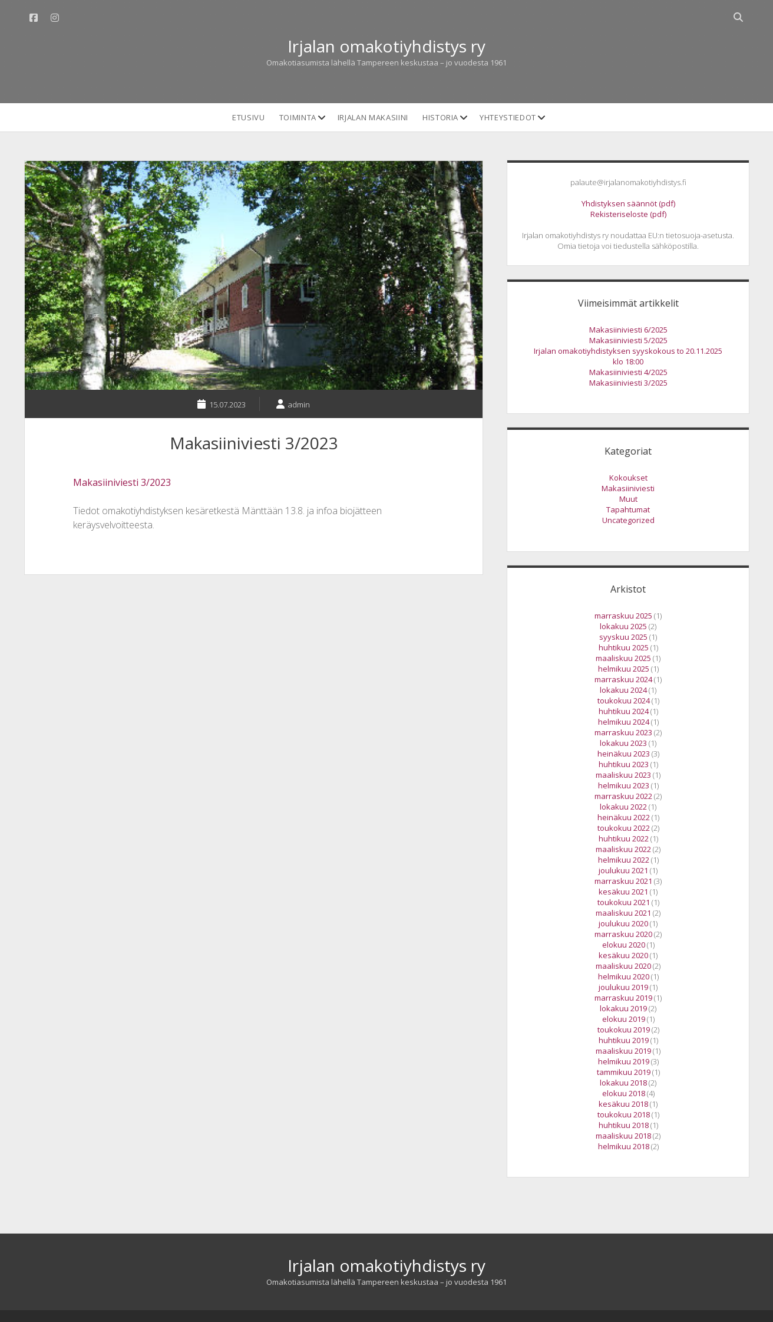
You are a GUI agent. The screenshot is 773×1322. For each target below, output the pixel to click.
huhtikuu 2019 (624, 1040)
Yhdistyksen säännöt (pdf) (628, 203)
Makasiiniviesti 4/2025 (628, 372)
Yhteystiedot (508, 117)
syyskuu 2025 (623, 637)
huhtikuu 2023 (624, 764)
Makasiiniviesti (628, 488)
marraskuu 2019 (623, 997)
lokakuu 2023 (623, 743)
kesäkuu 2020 (623, 955)
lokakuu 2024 (623, 690)
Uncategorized (628, 520)
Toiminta (297, 117)
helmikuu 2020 (623, 976)
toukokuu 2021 (623, 902)
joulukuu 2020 (623, 923)
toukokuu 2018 (623, 1114)
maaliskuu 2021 (623, 912)
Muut (628, 499)
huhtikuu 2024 (624, 711)
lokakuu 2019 (623, 1008)
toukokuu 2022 (623, 828)
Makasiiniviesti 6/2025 (628, 329)
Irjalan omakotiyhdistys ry (386, 46)
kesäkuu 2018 (623, 1104)
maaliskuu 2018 (623, 1135)
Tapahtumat (628, 509)
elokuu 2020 (623, 944)
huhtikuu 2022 (624, 838)
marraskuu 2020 (623, 934)
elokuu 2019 (623, 1019)
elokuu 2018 (623, 1093)
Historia (440, 117)
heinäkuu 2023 (623, 753)
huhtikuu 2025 (624, 647)
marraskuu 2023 (623, 732)
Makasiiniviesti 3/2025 (628, 382)
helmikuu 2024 (623, 721)
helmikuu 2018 (623, 1146)
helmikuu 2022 (623, 859)
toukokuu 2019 (623, 1029)
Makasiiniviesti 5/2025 (628, 340)
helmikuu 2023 (623, 785)
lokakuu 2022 (623, 806)
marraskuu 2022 (623, 796)
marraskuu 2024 (623, 679)
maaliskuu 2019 (623, 1050)
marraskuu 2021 (623, 881)
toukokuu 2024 (623, 700)
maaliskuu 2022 (623, 849)
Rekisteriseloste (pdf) (628, 214)
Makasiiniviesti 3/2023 (122, 482)
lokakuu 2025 (623, 626)
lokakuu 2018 (623, 1082)
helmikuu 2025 (623, 668)
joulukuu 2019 (623, 987)
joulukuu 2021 (623, 870)
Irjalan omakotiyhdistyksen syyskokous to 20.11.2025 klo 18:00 (628, 356)
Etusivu (248, 117)
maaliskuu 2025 (623, 658)
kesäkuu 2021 (623, 891)
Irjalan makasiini (373, 117)
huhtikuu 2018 (624, 1125)
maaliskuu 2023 (623, 774)
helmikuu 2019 (623, 1061)
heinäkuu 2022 (623, 817)
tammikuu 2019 (623, 1072)
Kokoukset (628, 477)
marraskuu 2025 (623, 615)
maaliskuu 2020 (623, 966)
